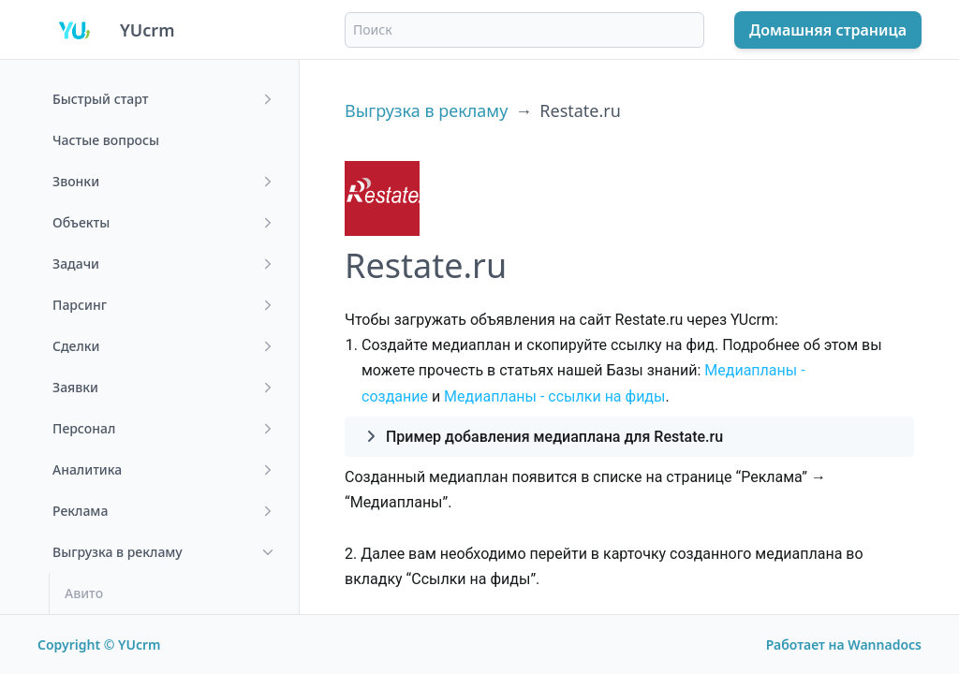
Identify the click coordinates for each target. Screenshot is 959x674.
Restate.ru (580, 110)
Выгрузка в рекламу (426, 110)
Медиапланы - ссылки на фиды (554, 396)
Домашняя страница (828, 30)
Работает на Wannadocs (844, 644)
